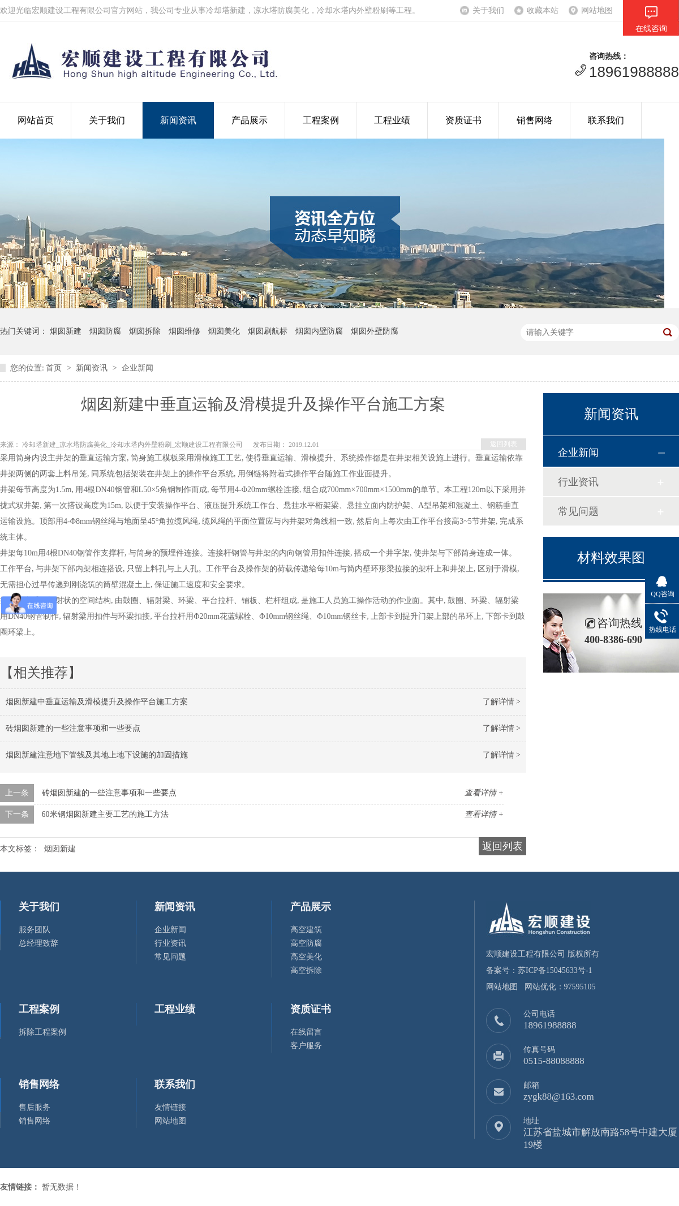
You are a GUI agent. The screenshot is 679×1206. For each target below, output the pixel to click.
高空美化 (306, 957)
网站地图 (597, 10)
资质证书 (463, 120)
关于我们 (488, 10)
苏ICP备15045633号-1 (555, 970)
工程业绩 (392, 120)
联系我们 (606, 120)
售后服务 (34, 1107)
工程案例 (321, 120)
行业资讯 (578, 482)
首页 (54, 368)
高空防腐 (306, 943)
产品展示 (249, 120)
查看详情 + (484, 793)
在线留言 (306, 1032)
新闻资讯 (178, 120)
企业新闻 (137, 368)
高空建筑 (306, 929)
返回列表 (503, 444)
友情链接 (170, 1107)
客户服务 (306, 1045)
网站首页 (36, 120)
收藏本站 (542, 10)
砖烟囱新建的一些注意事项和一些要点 (73, 728)
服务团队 (34, 929)
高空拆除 (306, 970)
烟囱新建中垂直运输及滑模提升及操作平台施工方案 (97, 701)
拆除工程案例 (42, 1032)
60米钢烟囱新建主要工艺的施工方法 (105, 814)
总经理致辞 (38, 943)
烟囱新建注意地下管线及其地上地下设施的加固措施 (97, 755)
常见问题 (578, 511)
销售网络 (535, 120)
